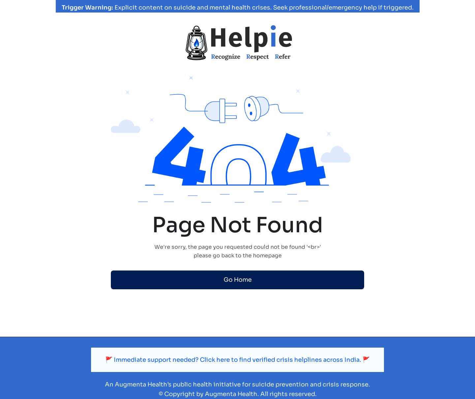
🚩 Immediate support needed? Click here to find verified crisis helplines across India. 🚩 (237, 359)
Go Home (238, 279)
